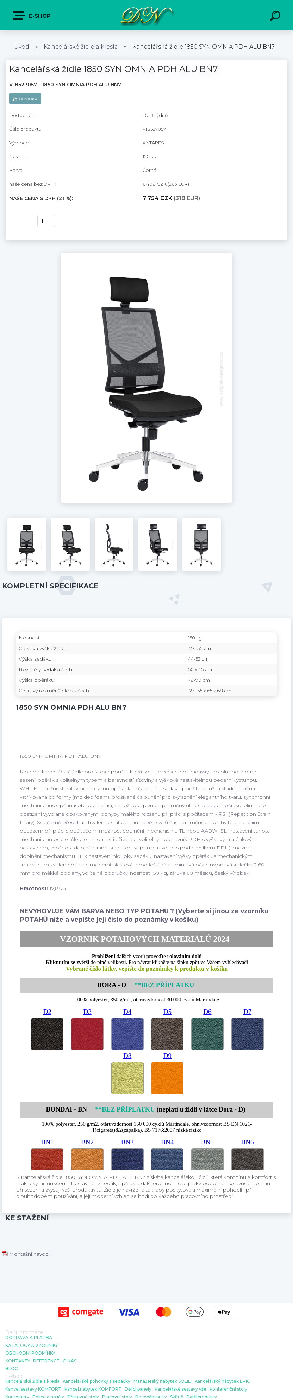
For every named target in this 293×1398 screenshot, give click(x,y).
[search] (276, 17)
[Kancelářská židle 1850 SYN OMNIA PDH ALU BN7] (146, 255)
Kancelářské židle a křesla (81, 46)
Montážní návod (25, 1254)
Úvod (21, 46)
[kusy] (46, 221)
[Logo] (147, 15)
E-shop (32, 15)
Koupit (19, 221)
